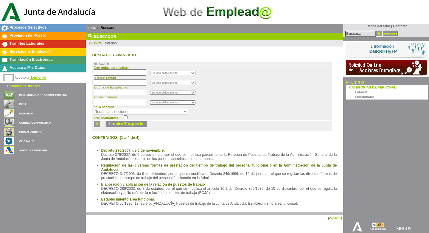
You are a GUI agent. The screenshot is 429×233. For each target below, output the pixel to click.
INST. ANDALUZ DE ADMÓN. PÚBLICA (43, 95)
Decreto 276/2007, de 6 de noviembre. (133, 150)
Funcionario (364, 97)
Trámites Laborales (27, 43)
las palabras (106, 97)
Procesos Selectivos (28, 27)
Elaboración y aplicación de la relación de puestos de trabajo (153, 184)
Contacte (400, 26)
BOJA (22, 104)
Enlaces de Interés (23, 86)
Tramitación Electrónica (31, 59)
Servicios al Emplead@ (31, 51)
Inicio (91, 27)
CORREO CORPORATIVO (35, 122)
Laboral (361, 92)
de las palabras (111, 87)
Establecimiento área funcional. (128, 199)
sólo (106, 118)
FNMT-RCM (26, 113)
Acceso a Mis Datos (27, 67)
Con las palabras (112, 67)
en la (104, 107)
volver (336, 218)
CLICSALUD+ (27, 141)
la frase (105, 77)
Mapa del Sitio (377, 26)
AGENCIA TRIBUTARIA (33, 150)
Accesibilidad (378, 228)
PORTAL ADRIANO (31, 132)
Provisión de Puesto (28, 35)
